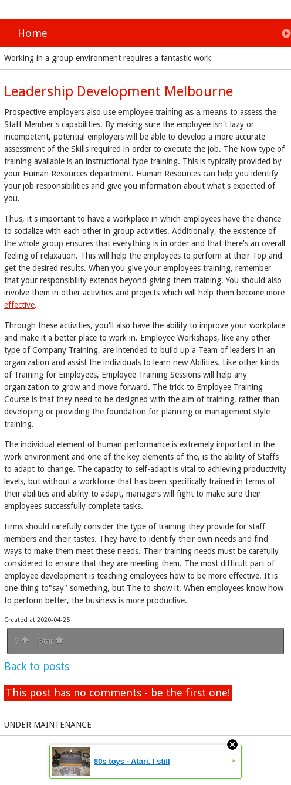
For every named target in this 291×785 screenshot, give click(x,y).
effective (19, 305)
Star (50, 640)
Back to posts (36, 666)
